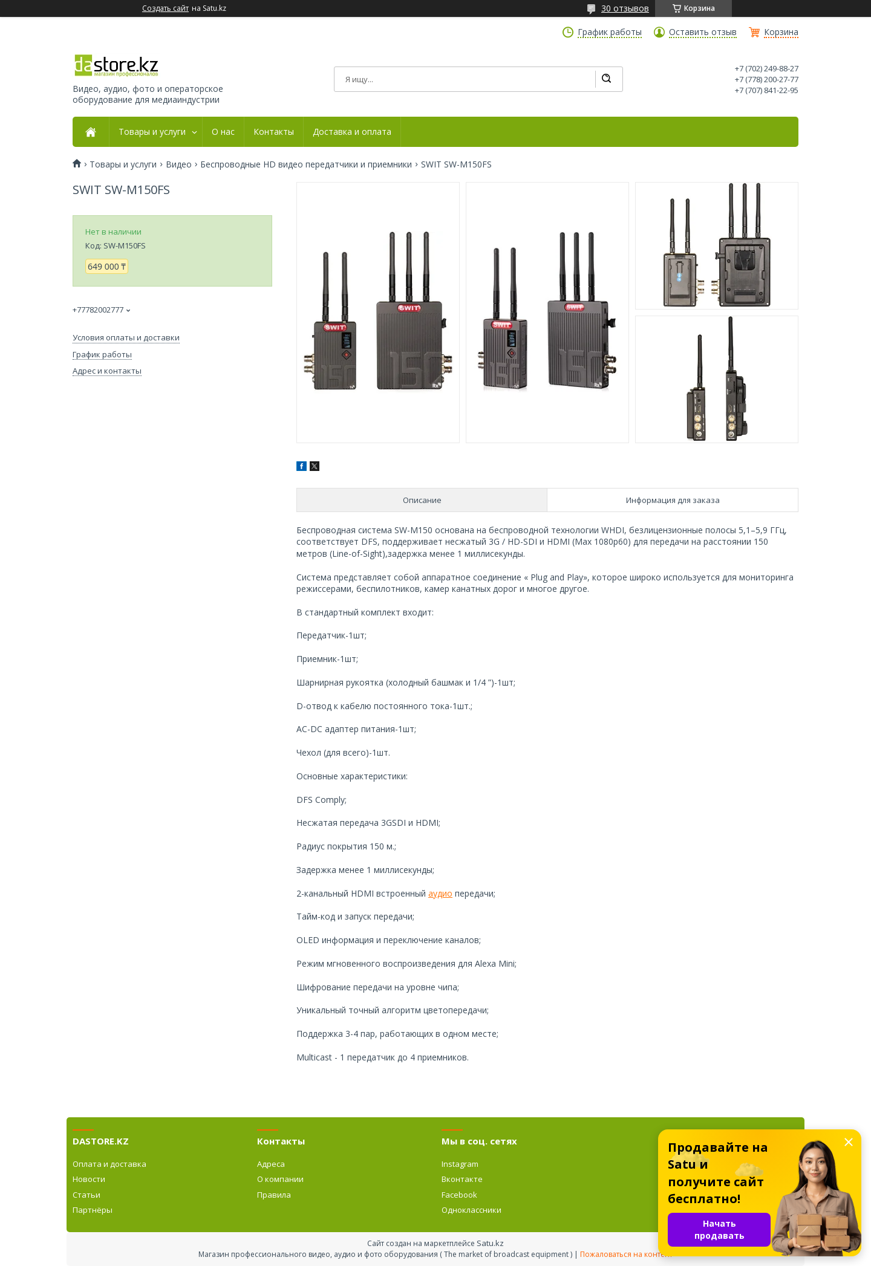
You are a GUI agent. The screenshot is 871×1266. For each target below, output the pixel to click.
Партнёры (93, 1209)
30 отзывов (625, 8)
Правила (274, 1194)
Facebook (459, 1194)
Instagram (460, 1163)
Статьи (86, 1194)
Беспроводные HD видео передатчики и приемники (306, 164)
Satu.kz (490, 1243)
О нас (223, 131)
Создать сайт (165, 8)
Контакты (273, 131)
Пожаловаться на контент (626, 1254)
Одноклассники (471, 1209)
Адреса (271, 1163)
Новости (89, 1178)
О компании (280, 1178)
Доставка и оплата (352, 131)
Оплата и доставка (109, 1163)
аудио (440, 893)
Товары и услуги (152, 131)
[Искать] (606, 79)
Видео (179, 164)
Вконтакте (462, 1178)
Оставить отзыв (703, 32)
